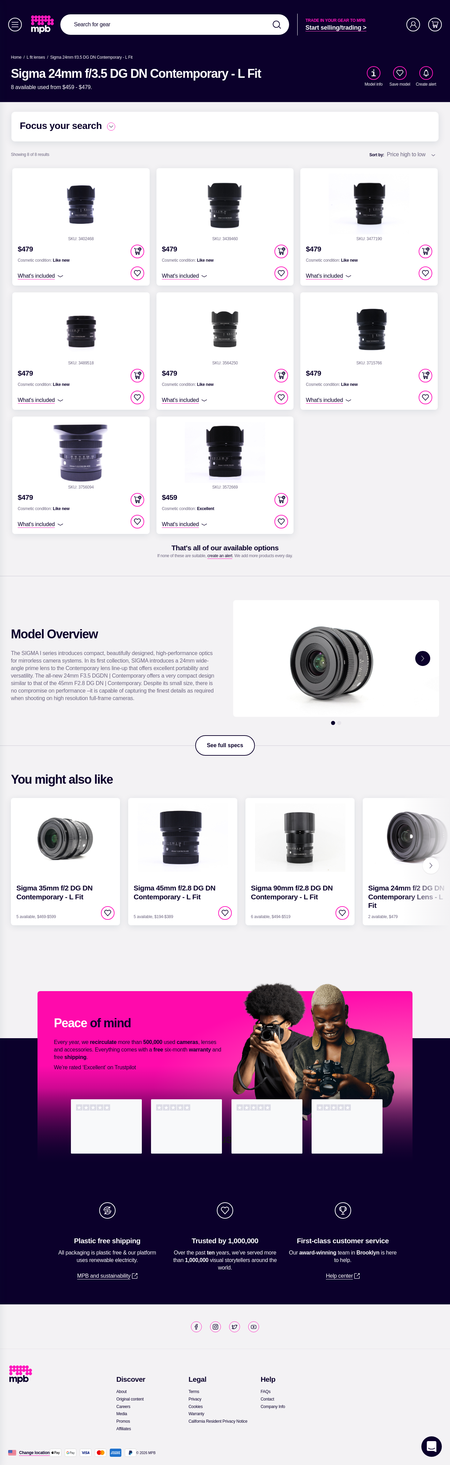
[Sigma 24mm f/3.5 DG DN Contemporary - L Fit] (91, 57)
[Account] (413, 24)
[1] (333, 723)
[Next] (431, 865)
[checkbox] (400, 73)
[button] (137, 251)
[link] (43, 24)
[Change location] (34, 1453)
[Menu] (15, 24)
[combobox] (174, 24)
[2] (339, 723)
